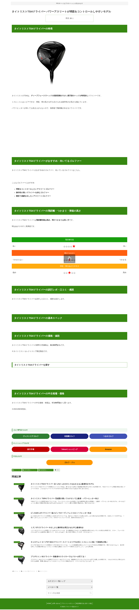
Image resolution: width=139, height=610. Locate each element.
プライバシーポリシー (68, 604)
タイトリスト (16, 470)
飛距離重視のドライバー (46, 470)
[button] (90, 593)
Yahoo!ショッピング (69, 449)
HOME (48, 604)
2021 (57, 470)
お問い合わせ (56, 604)
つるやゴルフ (108, 436)
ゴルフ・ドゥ (69, 462)
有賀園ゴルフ (69, 436)
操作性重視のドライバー (30, 470)
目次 (67, 18)
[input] (69, 594)
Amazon (108, 449)
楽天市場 (30, 449)
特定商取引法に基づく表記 (85, 604)
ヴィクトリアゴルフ (31, 436)
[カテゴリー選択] (69, 588)
